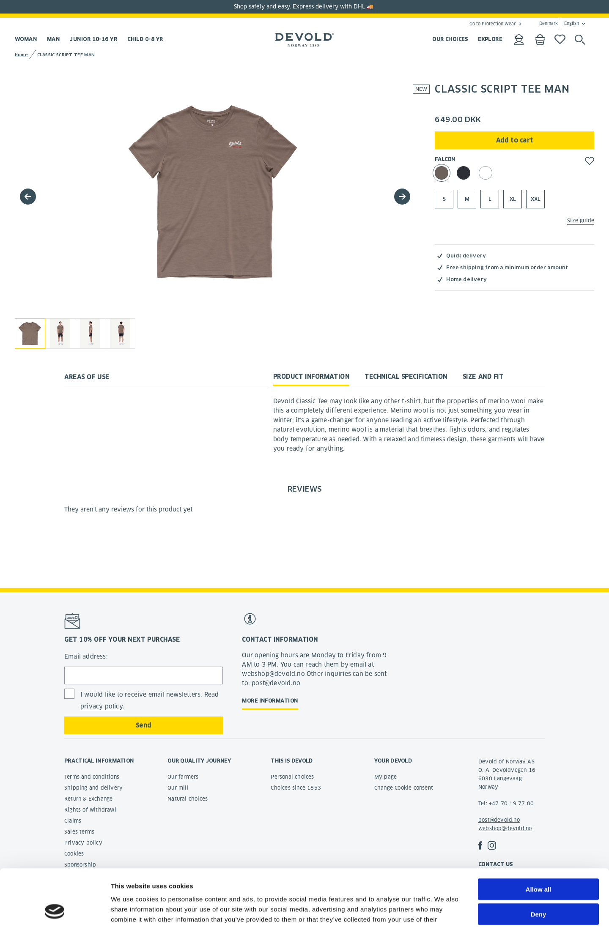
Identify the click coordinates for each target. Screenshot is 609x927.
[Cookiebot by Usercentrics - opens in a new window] (55, 910)
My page (385, 777)
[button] (402, 197)
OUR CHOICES (450, 39)
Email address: (86, 656)
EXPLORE (490, 39)
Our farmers (182, 777)
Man (53, 39)
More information (270, 700)
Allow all (538, 835)
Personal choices (292, 777)
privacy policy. (102, 706)
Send (143, 725)
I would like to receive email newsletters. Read (149, 700)
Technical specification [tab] (406, 376)
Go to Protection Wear (492, 24)
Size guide (580, 220)
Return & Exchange (88, 799)
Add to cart (514, 140)
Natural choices (187, 799)
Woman (26, 39)
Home (21, 54)
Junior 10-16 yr (93, 39)
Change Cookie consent (403, 788)
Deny (538, 860)
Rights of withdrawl (90, 810)
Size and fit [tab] (483, 376)
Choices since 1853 (296, 788)
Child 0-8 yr (145, 39)
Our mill (178, 788)
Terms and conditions (91, 777)
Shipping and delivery (93, 788)
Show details (444, 910)
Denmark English (559, 23)
